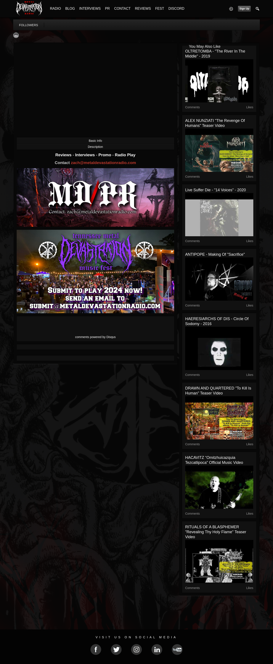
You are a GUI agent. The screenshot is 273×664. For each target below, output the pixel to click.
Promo (105, 155)
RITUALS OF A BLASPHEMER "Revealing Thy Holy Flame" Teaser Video (215, 532)
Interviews (85, 155)
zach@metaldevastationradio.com (103, 162)
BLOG (70, 8)
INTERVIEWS (90, 8)
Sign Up (244, 8)
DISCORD (176, 8)
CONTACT (122, 8)
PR (107, 8)
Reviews (64, 155)
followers (28, 25)
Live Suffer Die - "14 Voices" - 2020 (215, 190)
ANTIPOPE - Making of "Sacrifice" (215, 254)
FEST (159, 8)
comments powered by (95, 337)
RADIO (55, 8)
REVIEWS (143, 8)
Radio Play (125, 155)
